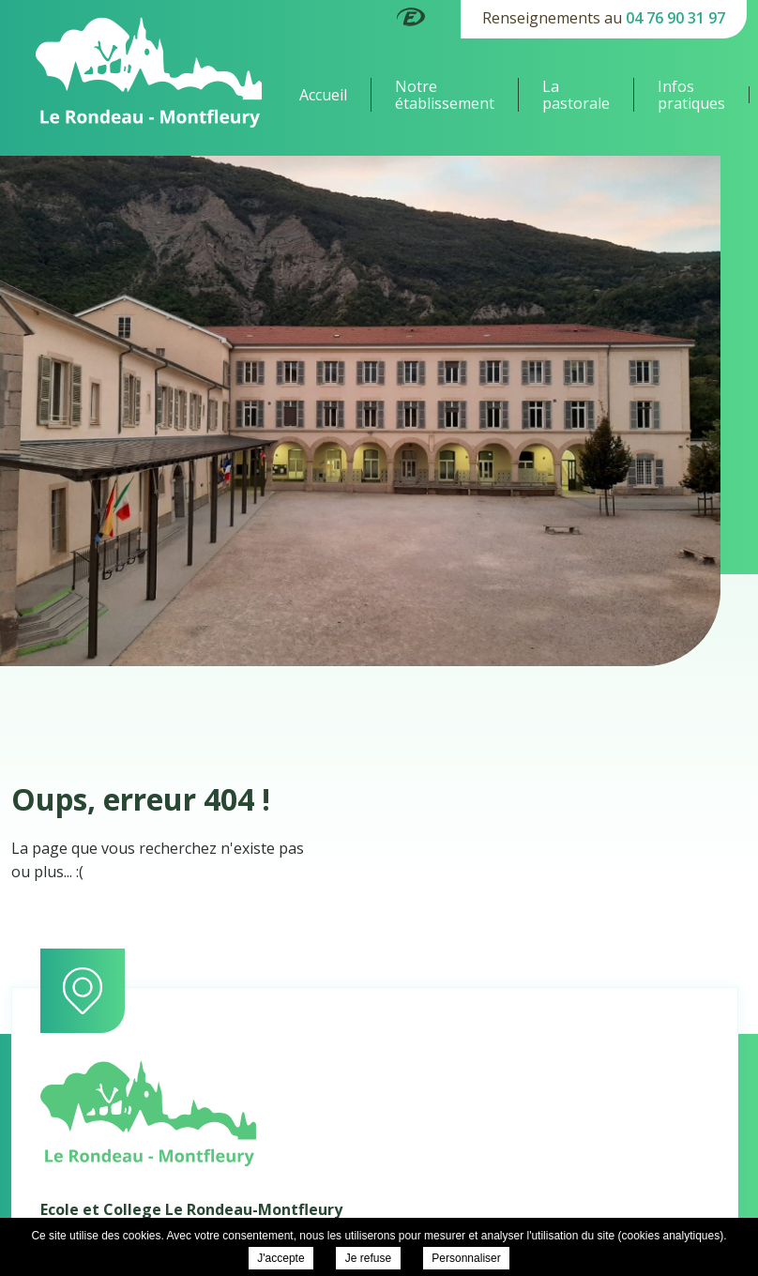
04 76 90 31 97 (675, 18)
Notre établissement (444, 95)
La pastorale (576, 95)
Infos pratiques (691, 95)
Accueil (323, 94)
